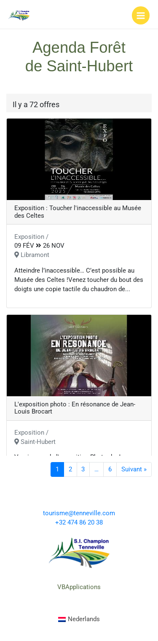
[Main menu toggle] (141, 15)
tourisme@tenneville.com (79, 513)
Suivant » (134, 469)
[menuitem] (79, 619)
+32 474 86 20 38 (79, 522)
